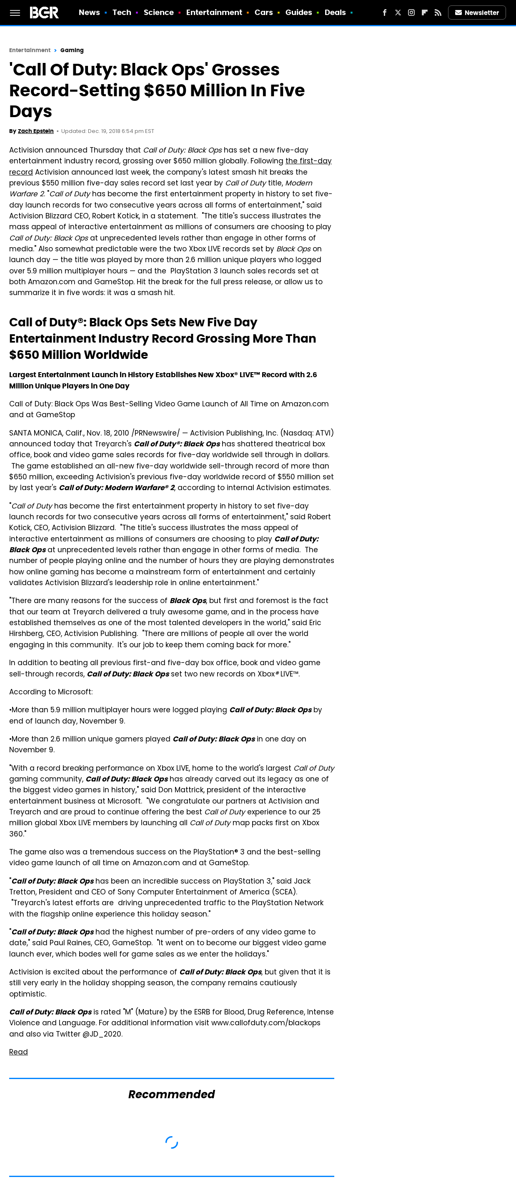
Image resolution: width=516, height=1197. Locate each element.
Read (18, 1053)
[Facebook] (384, 12)
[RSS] (438, 12)
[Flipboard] (424, 12)
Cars (264, 12)
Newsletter (477, 13)
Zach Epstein (36, 131)
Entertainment (214, 12)
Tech (122, 12)
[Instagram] (411, 12)
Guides (299, 12)
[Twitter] (398, 12)
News (89, 12)
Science (159, 12)
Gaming (72, 50)
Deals (335, 12)
